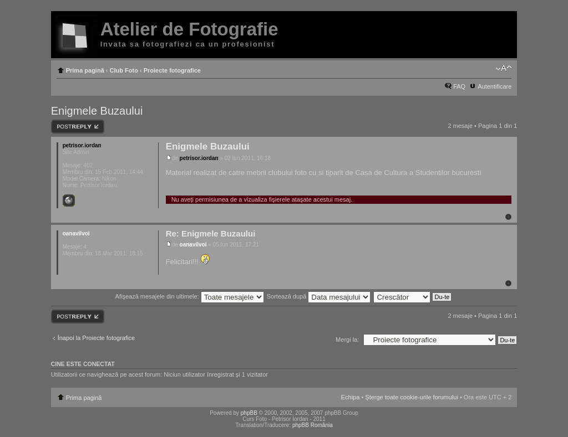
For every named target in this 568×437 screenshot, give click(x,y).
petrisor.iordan (199, 158)
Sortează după (319, 296)
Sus (508, 217)
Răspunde (77, 126)
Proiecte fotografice (172, 70)
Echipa (350, 397)
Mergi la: (347, 339)
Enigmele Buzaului (97, 111)
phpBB (249, 413)
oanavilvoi (193, 244)
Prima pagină (85, 70)
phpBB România (312, 425)
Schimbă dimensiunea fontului (503, 68)
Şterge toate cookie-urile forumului (411, 397)
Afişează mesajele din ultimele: (189, 296)
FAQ (459, 86)
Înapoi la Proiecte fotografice (96, 338)
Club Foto (124, 70)
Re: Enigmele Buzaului (211, 233)
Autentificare (494, 86)
